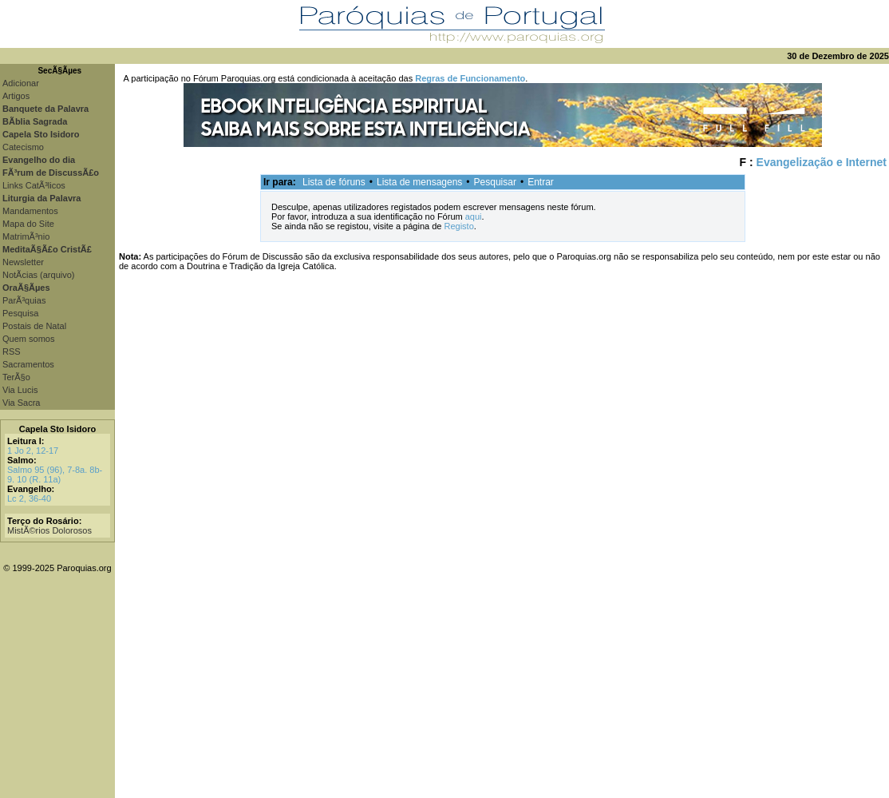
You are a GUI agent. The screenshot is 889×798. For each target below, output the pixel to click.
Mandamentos (30, 211)
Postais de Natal (34, 326)
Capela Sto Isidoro (58, 429)
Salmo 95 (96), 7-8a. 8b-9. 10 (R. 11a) (54, 474)
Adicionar (20, 83)
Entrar (540, 182)
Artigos (16, 96)
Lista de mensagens (419, 182)
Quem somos (28, 338)
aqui (473, 216)
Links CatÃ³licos (33, 185)
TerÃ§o (16, 377)
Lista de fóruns (333, 182)
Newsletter (23, 262)
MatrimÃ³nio (25, 236)
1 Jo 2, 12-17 (32, 450)
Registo (458, 226)
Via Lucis (20, 390)
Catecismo (23, 147)
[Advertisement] (502, 686)
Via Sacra (21, 402)
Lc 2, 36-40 (29, 498)
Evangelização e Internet (822, 162)
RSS (11, 351)
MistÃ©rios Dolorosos (49, 530)
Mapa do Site (28, 223)
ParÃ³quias (23, 300)
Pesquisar (495, 182)
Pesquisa (20, 313)
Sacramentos (28, 364)
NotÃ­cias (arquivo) (38, 275)
